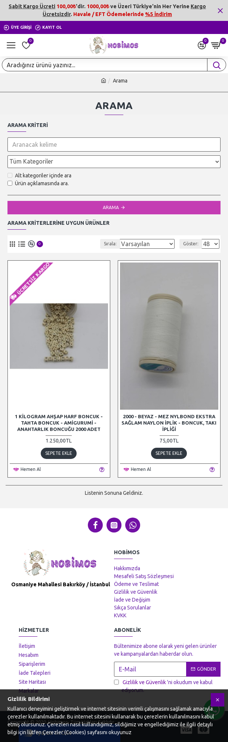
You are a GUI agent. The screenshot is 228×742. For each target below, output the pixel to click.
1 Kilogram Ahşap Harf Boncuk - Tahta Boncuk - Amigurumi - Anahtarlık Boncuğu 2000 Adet (59, 423)
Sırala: (104, 243)
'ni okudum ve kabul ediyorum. (163, 686)
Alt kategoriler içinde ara (39, 175)
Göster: (190, 243)
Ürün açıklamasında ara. (38, 183)
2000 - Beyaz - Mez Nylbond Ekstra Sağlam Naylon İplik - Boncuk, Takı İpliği (168, 423)
